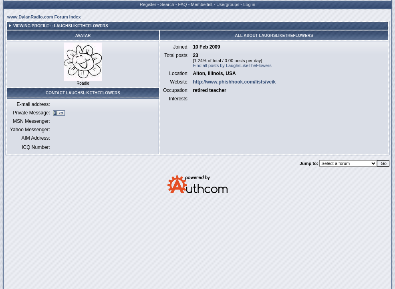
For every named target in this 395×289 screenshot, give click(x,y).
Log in (249, 4)
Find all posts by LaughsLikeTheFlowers (232, 65)
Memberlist (202, 4)
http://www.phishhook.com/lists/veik (234, 82)
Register (148, 4)
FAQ (182, 4)
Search (167, 4)
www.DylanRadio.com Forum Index (44, 16)
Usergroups (227, 4)
